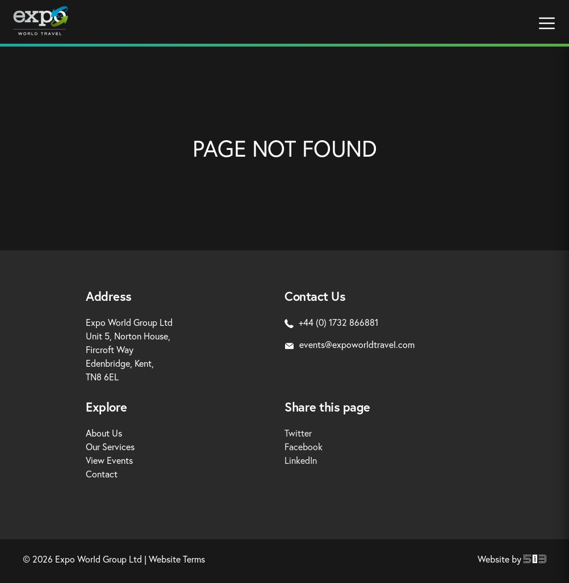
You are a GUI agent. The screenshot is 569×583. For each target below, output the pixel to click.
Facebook (303, 446)
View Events (109, 460)
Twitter (298, 433)
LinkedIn (300, 460)
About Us (104, 433)
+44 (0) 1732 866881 (331, 322)
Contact (102, 474)
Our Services (110, 446)
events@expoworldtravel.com (349, 344)
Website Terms (177, 559)
